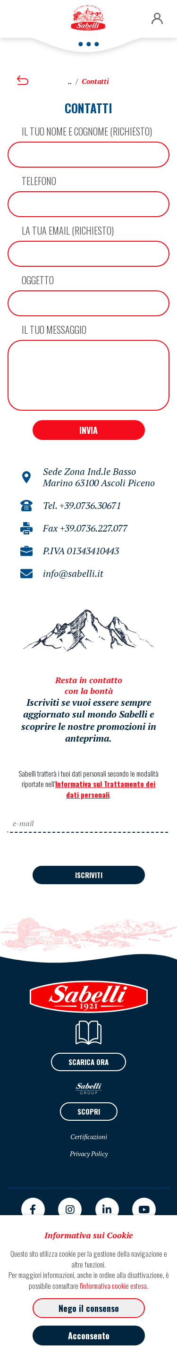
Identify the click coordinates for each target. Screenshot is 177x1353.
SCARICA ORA (88, 1062)
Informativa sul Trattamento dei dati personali (105, 789)
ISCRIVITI (88, 875)
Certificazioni (88, 1136)
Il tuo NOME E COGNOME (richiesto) (87, 131)
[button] (157, 19)
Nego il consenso (89, 1308)
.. (70, 81)
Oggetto (38, 280)
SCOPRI (88, 1111)
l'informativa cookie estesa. (114, 1285)
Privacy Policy (89, 1153)
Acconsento (89, 1335)
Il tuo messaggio (54, 329)
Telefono (39, 181)
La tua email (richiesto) (68, 230)
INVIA (88, 430)
